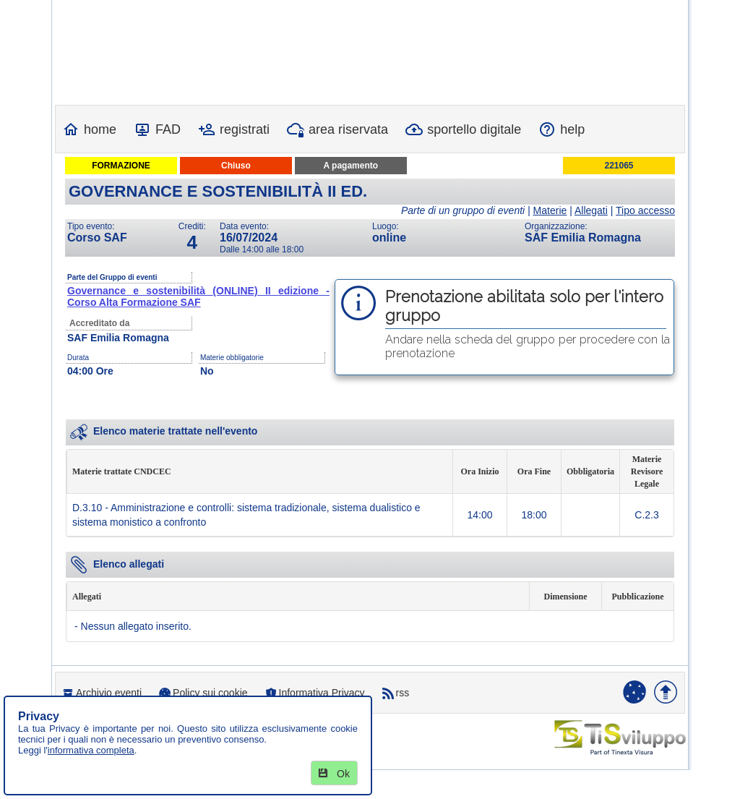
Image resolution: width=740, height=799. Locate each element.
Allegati (591, 210)
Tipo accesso (645, 210)
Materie (550, 210)
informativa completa (91, 750)
